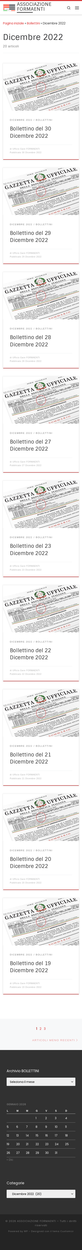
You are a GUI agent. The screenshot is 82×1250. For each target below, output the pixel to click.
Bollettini (33, 23)
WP (26, 1231)
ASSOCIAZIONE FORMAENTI (36, 1221)
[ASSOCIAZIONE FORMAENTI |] (9, 7)
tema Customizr (63, 1231)
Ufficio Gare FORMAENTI (26, 149)
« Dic (10, 1160)
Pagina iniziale (13, 23)
